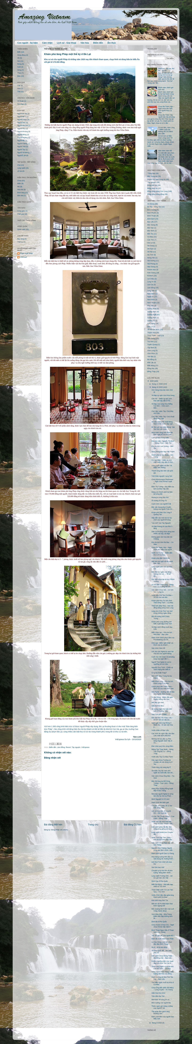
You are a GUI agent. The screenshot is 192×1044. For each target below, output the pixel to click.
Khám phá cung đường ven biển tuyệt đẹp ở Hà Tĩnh (161, 623)
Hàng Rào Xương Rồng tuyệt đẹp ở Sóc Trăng (162, 790)
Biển (19, 52)
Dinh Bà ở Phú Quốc (159, 922)
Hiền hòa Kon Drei (158, 993)
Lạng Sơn (151, 291)
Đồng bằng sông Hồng (155, 194)
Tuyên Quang (152, 345)
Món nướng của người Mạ (161, 1003)
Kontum (150, 276)
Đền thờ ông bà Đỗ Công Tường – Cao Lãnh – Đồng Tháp (162, 783)
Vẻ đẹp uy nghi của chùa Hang (162, 395)
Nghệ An (150, 297)
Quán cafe (21, 229)
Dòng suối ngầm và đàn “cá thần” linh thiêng (161, 467)
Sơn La (150, 327)
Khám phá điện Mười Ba (160, 558)
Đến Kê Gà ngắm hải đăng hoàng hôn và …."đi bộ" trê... (161, 574)
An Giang (150, 204)
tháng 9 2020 (157, 1023)
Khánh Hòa (151, 270)
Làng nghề (21, 168)
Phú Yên (150, 306)
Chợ (18, 165)
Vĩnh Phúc (151, 353)
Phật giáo (20, 214)
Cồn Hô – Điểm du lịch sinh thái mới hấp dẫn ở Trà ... (161, 400)
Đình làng (21, 193)
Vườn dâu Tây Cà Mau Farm (162, 757)
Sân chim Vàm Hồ (165, 151)
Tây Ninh (150, 348)
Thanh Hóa (151, 333)
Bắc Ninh (150, 231)
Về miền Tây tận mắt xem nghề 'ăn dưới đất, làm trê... (162, 772)
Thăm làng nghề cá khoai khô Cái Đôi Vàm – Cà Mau (162, 968)
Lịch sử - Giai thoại (66, 43)
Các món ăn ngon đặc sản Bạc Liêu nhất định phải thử (162, 734)
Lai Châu (150, 279)
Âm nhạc (20, 104)
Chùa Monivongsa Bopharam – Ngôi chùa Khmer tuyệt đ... (162, 481)
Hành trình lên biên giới (160, 802)
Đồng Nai (150, 368)
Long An (150, 282)
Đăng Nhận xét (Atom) (59, 830)
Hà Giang (150, 246)
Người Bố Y (21, 117)
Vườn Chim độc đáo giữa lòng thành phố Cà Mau (162, 896)
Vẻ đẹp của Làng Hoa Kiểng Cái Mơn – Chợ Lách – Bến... (161, 406)
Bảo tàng (20, 239)
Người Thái (21, 146)
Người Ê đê (21, 155)
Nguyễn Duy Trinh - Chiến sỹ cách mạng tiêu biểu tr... (162, 668)
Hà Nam (150, 249)
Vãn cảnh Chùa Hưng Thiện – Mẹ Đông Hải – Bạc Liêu (162, 957)
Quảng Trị (151, 321)
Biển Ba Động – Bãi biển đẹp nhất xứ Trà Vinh (162, 885)
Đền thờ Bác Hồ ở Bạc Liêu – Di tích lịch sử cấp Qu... (162, 719)
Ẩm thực (111, 43)
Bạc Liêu (150, 222)
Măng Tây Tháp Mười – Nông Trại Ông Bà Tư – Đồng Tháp (162, 751)
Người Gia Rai (22, 125)
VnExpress (85, 747)
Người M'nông (22, 132)
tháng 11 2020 (157, 384)
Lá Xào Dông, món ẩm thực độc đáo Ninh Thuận (161, 943)
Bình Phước (151, 213)
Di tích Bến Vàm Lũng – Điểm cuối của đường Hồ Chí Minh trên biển (166, 131)
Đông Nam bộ (152, 188)
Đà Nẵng (150, 359)
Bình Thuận (151, 216)
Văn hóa (85, 43)
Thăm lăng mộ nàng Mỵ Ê (161, 767)
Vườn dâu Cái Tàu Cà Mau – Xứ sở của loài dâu (162, 596)
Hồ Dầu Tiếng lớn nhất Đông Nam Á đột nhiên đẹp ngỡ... (162, 423)
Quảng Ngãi (151, 315)
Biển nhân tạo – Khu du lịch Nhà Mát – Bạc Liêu (161, 633)
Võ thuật (20, 101)
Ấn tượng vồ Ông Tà (159, 501)
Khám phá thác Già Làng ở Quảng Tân (161, 513)
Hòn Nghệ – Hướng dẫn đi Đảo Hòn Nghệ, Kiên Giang (162, 693)
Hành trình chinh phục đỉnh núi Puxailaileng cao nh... (162, 639)
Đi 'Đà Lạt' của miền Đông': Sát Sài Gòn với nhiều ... (163, 428)
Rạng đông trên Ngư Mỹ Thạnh (163, 452)
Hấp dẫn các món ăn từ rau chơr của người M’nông (161, 519)
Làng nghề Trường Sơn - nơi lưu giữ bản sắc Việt (161, 877)
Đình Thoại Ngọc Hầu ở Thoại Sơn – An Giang (162, 931)
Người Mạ (21, 140)
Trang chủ (93, 824)
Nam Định (151, 294)
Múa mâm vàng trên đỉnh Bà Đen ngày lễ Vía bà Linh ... (162, 433)
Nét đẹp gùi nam (157, 702)
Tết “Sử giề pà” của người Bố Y (163, 935)
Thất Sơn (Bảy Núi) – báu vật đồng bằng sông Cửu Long (162, 607)
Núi (18, 61)
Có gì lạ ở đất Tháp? (159, 673)
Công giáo (21, 211)
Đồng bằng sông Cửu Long (157, 191)
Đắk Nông (151, 365)
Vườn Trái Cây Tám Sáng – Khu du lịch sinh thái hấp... (162, 838)
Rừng (19, 64)
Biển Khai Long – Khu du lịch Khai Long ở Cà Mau (162, 682)
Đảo (18, 76)
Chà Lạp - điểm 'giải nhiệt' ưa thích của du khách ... (162, 644)
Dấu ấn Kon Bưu (157, 706)
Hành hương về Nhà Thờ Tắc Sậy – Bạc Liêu (162, 978)
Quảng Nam (151, 312)
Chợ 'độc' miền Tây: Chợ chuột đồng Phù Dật (162, 418)
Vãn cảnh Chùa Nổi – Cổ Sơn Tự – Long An (162, 591)
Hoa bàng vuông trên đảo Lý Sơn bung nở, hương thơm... (162, 858)
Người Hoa (21, 129)
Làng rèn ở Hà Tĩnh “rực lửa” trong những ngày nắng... (162, 612)
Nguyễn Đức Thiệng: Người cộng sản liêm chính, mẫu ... (162, 849)
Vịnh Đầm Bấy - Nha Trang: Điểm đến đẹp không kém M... (162, 916)
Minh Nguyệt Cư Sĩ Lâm (160, 799)
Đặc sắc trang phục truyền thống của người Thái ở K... (162, 508)
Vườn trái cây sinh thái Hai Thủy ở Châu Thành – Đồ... (162, 823)
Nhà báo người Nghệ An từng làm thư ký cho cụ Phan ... (162, 795)
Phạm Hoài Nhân (26, 253)
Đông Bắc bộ (152, 185)
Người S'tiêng (22, 144)
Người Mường (22, 138)
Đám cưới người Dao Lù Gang (162, 853)
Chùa (19, 181)
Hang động (21, 55)
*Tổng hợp (151, 173)
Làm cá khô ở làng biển (160, 438)
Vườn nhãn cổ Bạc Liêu (160, 730)
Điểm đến (98, 43)
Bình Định (151, 219)
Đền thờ (20, 196)
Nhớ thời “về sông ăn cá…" (161, 1000)
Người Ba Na (22, 114)
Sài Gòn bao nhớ (157, 867)
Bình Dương (151, 210)
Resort (68, 747)
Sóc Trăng (151, 324)
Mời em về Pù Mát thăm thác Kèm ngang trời (162, 905)
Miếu (19, 184)
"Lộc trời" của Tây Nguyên (161, 523)
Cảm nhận (47, 43)
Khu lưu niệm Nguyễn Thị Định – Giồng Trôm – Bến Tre (162, 442)
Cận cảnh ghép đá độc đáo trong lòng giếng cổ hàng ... (162, 828)
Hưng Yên (151, 258)
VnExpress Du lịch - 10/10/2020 (128, 739)
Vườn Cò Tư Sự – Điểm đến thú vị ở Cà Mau (161, 554)
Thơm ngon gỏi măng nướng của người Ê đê (162, 1007)
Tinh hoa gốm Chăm (159, 714)
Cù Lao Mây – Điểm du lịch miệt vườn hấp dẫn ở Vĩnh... (162, 461)
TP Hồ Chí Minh (153, 330)
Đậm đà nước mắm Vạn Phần (162, 939)
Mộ (18, 187)
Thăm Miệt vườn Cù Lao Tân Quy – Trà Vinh (162, 891)
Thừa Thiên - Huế (153, 336)
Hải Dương (151, 261)
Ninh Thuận (151, 303)
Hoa (18, 88)
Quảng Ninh (151, 318)
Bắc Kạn (150, 228)
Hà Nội (149, 252)
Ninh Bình (151, 300)
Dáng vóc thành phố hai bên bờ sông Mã (161, 493)
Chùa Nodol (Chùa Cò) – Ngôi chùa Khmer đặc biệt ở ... (162, 926)
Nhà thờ (20, 190)
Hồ (18, 58)
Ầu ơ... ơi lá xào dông (159, 947)
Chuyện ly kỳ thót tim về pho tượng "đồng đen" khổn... (162, 872)
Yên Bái (150, 357)
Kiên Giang (151, 273)
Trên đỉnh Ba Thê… (158, 996)
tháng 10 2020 (157, 387)
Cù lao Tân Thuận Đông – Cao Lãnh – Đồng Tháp (162, 817)
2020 (152, 381)
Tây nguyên (76, 747)
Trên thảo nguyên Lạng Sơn (161, 476)
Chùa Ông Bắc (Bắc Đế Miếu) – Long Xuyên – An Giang (162, 989)
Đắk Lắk (150, 363)
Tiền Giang (151, 338)
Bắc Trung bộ (152, 176)
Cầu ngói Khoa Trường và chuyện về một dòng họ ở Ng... (161, 762)
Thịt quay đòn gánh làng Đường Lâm (160, 1012)
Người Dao (21, 123)
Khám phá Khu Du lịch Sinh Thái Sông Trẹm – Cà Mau (162, 602)
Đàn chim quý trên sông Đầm (162, 746)
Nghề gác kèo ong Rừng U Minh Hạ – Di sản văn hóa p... (162, 725)
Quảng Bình (151, 309)
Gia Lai (150, 243)
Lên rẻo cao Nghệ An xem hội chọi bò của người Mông (162, 653)
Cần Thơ (150, 240)
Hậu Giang (151, 267)
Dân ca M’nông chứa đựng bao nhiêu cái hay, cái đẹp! (163, 533)
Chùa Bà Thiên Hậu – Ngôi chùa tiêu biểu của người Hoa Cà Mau (166, 110)
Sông (19, 70)
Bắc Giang (151, 225)
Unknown (23, 257)
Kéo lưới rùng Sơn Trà (159, 900)
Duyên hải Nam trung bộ (156, 179)
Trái (18, 92)
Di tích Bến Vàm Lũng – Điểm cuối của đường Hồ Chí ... (162, 586)
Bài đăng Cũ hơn (132, 824)
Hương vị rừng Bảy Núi (159, 497)
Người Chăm (22, 120)
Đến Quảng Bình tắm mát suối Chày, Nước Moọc (162, 910)
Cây (18, 86)
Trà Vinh (150, 342)
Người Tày (21, 150)
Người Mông (22, 135)
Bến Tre (150, 234)
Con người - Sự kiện (27, 43)
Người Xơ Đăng (23, 152)
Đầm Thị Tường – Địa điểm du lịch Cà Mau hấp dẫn (162, 488)
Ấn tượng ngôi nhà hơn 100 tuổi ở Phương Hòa (161, 710)
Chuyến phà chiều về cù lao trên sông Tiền (161, 807)
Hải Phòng (151, 264)
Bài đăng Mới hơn (53, 824)
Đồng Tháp (151, 372)
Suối (19, 67)
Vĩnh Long (151, 351)
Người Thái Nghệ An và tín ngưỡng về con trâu (161, 663)
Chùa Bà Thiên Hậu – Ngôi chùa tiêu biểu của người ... (162, 548)
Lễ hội (19, 171)
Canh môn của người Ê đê (161, 504)
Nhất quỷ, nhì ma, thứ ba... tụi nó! (166, 70)
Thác (19, 73)
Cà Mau (150, 237)
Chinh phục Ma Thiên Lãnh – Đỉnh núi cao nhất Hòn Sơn (162, 688)
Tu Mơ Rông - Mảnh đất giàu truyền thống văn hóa (162, 698)
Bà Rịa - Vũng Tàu (154, 207)
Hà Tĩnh (150, 255)
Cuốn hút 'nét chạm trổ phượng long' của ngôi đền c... (163, 658)
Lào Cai (150, 285)
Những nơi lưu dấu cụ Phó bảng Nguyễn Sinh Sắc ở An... (161, 741)
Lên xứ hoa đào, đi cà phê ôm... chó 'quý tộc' (161, 812)
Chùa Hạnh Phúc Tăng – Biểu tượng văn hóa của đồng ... (162, 973)
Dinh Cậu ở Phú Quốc (159, 881)
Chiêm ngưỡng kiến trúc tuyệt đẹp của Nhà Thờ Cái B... (162, 962)
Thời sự (20, 242)
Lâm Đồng (61, 747)
